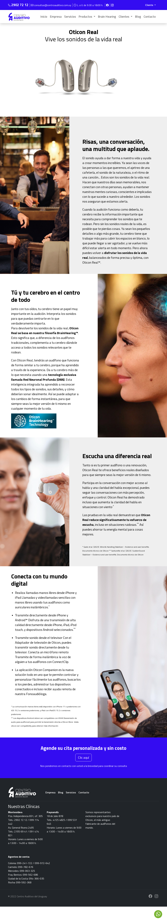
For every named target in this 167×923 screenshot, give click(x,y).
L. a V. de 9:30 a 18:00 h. (89, 5)
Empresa (56, 16)
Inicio (43, 16)
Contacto (150, 16)
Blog (138, 16)
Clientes (124, 16)
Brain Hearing (107, 16)
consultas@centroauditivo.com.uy (51, 5)
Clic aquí (83, 757)
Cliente (149, 5)
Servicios (70, 16)
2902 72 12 (19, 4)
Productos (86, 16)
